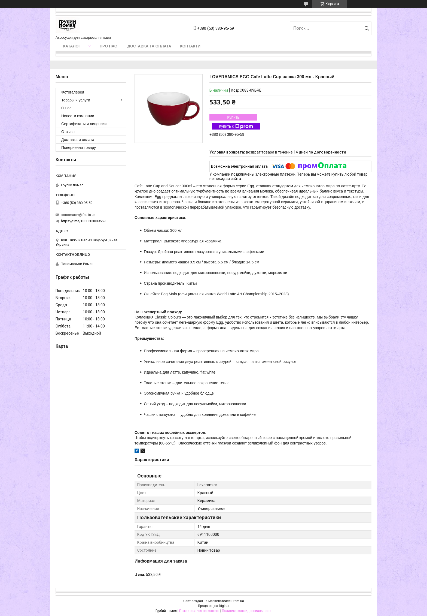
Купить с (236, 126)
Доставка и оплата (77, 139)
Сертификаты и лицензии (83, 124)
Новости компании (77, 116)
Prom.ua (237, 601)
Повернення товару (78, 147)
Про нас (108, 46)
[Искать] (366, 28)
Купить (233, 117)
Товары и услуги (75, 100)
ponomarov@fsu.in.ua (78, 215)
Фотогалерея (72, 92)
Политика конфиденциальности (247, 611)
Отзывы (68, 132)
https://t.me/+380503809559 (83, 221)
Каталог (72, 46)
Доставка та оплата (149, 46)
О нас (66, 108)
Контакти (190, 46)
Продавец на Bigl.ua (213, 606)
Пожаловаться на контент (199, 611)
